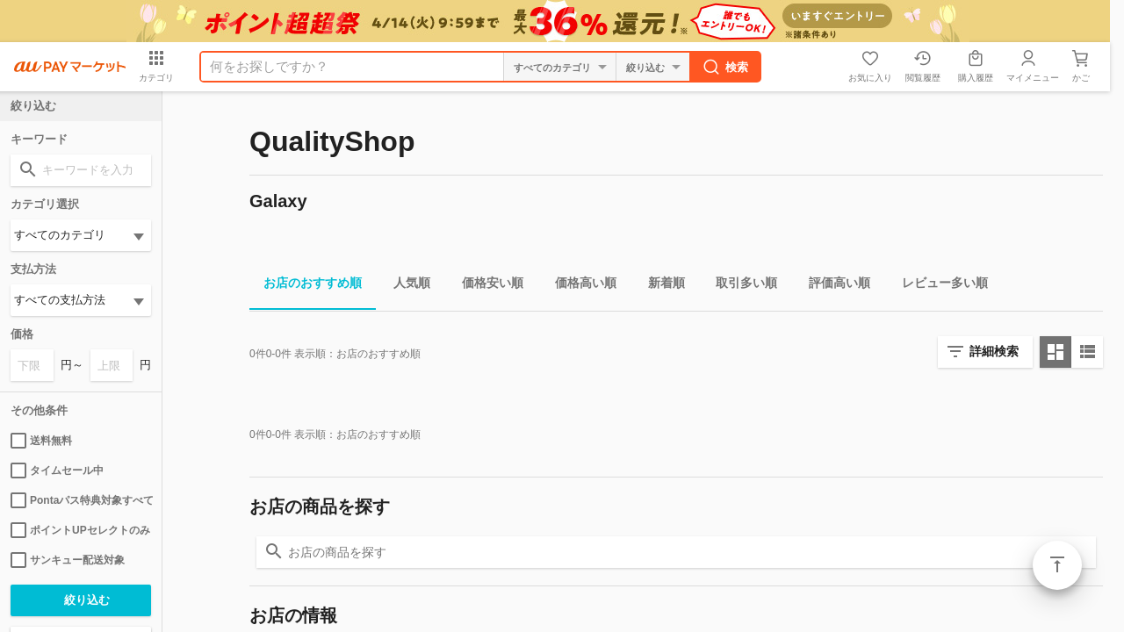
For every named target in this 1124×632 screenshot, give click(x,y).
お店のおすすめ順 (305, 286)
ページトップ (1057, 565)
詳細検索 (994, 351)
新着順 (659, 286)
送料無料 (41, 441)
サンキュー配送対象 (68, 560)
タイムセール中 (57, 470)
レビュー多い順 (938, 286)
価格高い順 (578, 286)
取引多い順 (739, 286)
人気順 (404, 286)
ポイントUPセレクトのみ (80, 530)
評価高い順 (832, 286)
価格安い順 (485, 286)
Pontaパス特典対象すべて (81, 500)
